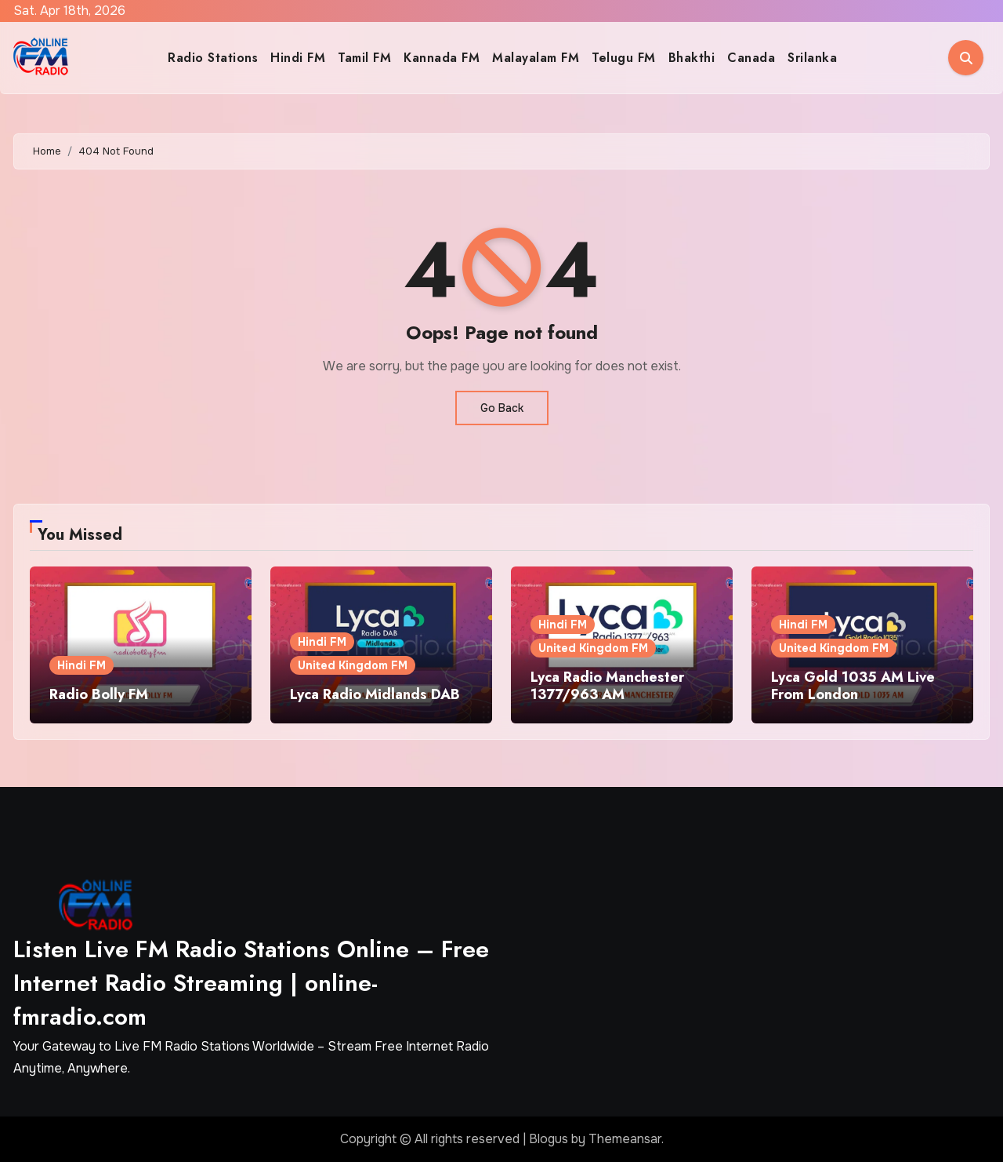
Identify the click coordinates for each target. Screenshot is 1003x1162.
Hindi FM (297, 58)
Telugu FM (624, 58)
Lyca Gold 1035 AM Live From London (853, 686)
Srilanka (812, 58)
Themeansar (624, 1139)
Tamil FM (364, 58)
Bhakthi (691, 58)
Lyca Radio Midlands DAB (375, 694)
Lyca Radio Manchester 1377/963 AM (607, 686)
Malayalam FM (535, 58)
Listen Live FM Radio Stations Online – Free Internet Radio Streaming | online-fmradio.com (251, 982)
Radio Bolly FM (98, 694)
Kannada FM (442, 58)
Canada (751, 58)
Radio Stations (213, 58)
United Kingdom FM (352, 665)
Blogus (548, 1139)
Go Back (501, 408)
